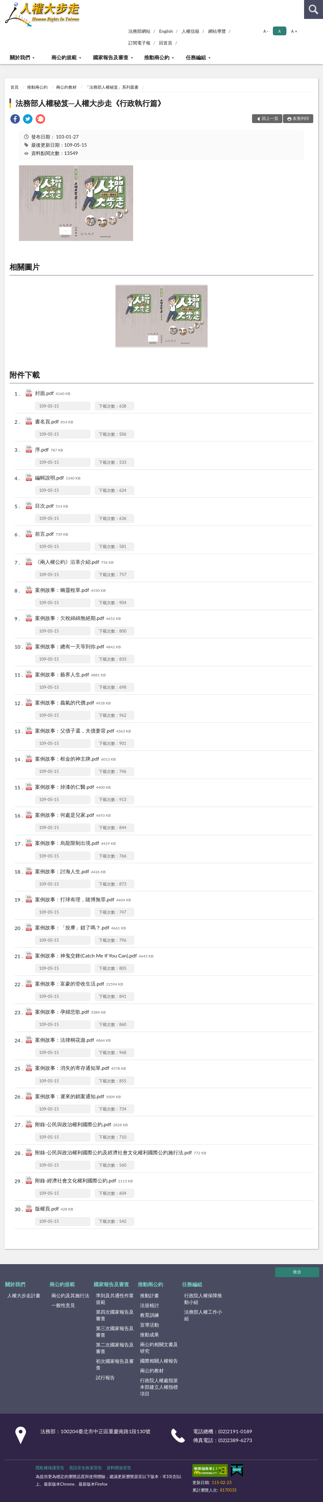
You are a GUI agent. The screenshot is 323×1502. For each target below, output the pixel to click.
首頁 (14, 87)
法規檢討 (149, 1305)
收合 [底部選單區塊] (297, 1271)
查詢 (313, 9)
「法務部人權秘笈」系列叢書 (111, 87)
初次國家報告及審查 (115, 1364)
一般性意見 (63, 1305)
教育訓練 (149, 1315)
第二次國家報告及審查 (115, 1348)
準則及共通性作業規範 (115, 1299)
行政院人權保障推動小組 (203, 1299)
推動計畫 (149, 1295)
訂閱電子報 (139, 42)
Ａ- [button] (265, 31)
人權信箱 (190, 31)
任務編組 (196, 57)
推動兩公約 (156, 57)
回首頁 (165, 42)
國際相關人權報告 (159, 1361)
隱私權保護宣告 (50, 1467)
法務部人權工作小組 (203, 1315)
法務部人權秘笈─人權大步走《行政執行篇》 (90, 103)
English (166, 31)
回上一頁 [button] (270, 118)
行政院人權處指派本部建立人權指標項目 (159, 1386)
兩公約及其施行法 (70, 1295)
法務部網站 (139, 31)
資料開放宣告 (119, 1467)
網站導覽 (217, 31)
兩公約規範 (64, 57)
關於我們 (20, 57)
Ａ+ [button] (293, 31)
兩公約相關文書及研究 (159, 1347)
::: (5, 4)
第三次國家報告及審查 (115, 1331)
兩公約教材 (66, 87)
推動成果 (149, 1334)
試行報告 (105, 1377)
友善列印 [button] (301, 118)
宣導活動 (149, 1325)
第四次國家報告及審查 (115, 1315)
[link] (15, 119)
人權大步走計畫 (23, 1295)
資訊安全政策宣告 (85, 1467)
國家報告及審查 (110, 57)
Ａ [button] (279, 31)
